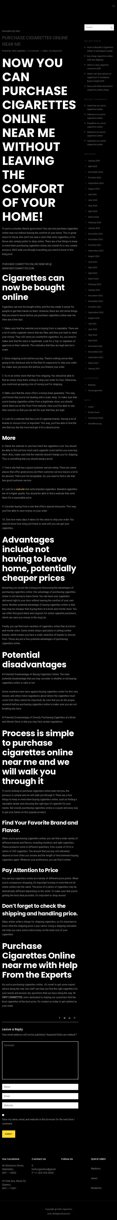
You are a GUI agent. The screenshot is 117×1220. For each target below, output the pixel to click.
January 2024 (94, 228)
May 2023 (92, 267)
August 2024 (94, 189)
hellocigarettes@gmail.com (46, 1169)
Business (92, 385)
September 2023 (95, 251)
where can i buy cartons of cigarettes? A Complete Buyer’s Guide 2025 (99, 77)
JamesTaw (91, 106)
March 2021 (93, 363)
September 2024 (96, 183)
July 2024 (92, 194)
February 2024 (94, 222)
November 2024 (95, 172)
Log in (91, 407)
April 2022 (92, 340)
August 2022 (93, 318)
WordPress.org (94, 423)
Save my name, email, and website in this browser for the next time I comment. (38, 1121)
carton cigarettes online (96, 107)
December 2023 (95, 234)
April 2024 (92, 211)
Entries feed (93, 412)
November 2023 (95, 239)
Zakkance (91, 114)
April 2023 (92, 273)
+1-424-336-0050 (44, 1172)
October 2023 (94, 245)
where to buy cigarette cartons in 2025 (98, 66)
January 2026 (94, 161)
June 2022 (92, 329)
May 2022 (92, 335)
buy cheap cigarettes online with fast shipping (100, 58)
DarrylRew (91, 123)
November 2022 (95, 301)
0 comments (33, 51)
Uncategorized (55, 51)
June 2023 (92, 262)
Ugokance (92, 141)
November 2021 (95, 352)
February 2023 (94, 284)
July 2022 (92, 324)
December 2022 (95, 295)
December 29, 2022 (11, 31)
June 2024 (92, 200)
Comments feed (95, 418)
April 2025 (92, 166)
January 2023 (94, 290)
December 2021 (95, 346)
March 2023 (93, 279)
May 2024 (92, 206)
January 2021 (93, 369)
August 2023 (93, 256)
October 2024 (94, 177)
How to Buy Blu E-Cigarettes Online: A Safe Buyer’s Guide (100, 49)
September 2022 (95, 312)
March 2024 (93, 217)
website (20, 489)
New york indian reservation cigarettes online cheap (100, 88)
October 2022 (94, 307)
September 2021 (95, 357)
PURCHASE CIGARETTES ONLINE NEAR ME (35, 41)
